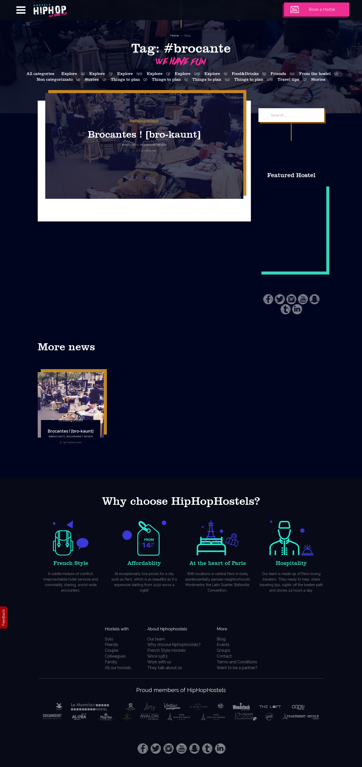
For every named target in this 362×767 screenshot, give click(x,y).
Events (225, 644)
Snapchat (314, 299)
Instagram (291, 299)
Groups (226, 650)
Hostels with (117, 628)
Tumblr (286, 309)
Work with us (161, 662)
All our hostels (115, 667)
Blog (188, 35)
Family (108, 662)
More (226, 628)
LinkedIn (297, 309)
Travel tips (288, 80)
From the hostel (315, 74)
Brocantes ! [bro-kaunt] (144, 133)
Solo (106, 639)
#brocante (57, 436)
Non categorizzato (55, 80)
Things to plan (125, 80)
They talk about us (166, 667)
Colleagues (112, 656)
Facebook (268, 299)
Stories (92, 80)
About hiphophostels (176, 628)
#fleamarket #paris (79, 436)
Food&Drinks (245, 74)
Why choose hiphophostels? (176, 644)
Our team (158, 639)
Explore (69, 74)
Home (174, 35)
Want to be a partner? (239, 667)
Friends (278, 74)
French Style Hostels (168, 650)
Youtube (303, 299)
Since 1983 (159, 656)
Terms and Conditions (239, 662)
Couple (108, 650)
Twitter (280, 299)
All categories (40, 74)
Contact (227, 656)
